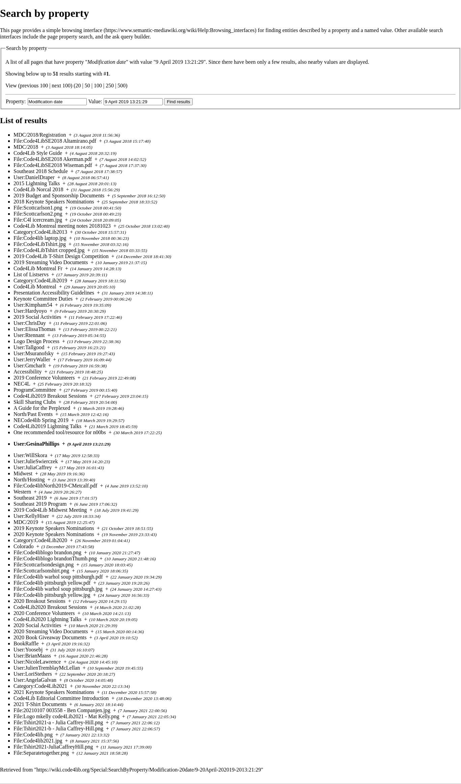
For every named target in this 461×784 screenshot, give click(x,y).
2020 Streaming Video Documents (50, 631)
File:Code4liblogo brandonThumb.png (55, 558)
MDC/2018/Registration (39, 135)
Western (22, 492)
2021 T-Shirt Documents (39, 704)
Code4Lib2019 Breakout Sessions (50, 396)
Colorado (23, 546)
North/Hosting (29, 479)
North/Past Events (33, 414)
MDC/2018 (25, 147)
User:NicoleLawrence (37, 662)
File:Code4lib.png (33, 734)
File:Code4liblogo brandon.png (47, 552)
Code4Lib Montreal (34, 286)
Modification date (106, 62)
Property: (16, 101)
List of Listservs (31, 274)
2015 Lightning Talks (36, 183)
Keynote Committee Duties (43, 299)
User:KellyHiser (31, 516)
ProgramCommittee (34, 390)
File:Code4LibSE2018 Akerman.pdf (52, 159)
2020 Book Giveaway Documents (49, 637)
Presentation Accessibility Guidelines (53, 293)
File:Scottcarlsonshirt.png (41, 570)
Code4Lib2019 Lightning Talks (47, 426)
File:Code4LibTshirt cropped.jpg (48, 250)
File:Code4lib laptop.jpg (39, 238)
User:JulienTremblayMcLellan (46, 668)
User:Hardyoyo (30, 311)
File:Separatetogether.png (41, 753)
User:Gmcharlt (29, 365)
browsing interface (82, 30)
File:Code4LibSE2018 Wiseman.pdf (52, 165)
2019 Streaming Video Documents (50, 262)
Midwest (22, 473)
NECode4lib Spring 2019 (41, 420)
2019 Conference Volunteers (44, 378)
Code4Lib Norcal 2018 (38, 189)
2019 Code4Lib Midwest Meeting (50, 510)
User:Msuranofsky (33, 353)
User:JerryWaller (31, 359)
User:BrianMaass (32, 656)
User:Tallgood (28, 347)
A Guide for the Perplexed (41, 408)
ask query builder (131, 36)
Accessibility (27, 371)
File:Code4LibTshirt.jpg (39, 244)
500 (121, 85)
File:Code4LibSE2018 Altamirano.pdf (54, 141)
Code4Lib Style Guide (37, 153)
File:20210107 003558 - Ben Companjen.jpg (61, 710)
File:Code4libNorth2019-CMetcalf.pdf (55, 485)
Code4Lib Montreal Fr (37, 268)
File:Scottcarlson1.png (37, 208)
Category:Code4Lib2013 (40, 232)
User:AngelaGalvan (34, 680)
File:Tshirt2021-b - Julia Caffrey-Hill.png (58, 728)
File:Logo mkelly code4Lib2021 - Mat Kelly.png (66, 716)
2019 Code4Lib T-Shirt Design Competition (61, 256)
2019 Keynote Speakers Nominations (53, 528)
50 (87, 85)
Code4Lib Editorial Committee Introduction (61, 698)
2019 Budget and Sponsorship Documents (58, 195)
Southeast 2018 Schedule (40, 171)
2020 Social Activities (37, 625)
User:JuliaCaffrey (32, 467)
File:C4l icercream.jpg (37, 220)
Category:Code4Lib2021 (40, 686)
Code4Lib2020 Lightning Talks (47, 619)
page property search (70, 36)
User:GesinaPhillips (36, 444)
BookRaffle (25, 643)
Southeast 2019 (30, 498)
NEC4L (21, 384)
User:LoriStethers (32, 674)
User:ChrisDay (29, 323)
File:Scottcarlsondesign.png (43, 564)
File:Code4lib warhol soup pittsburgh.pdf (58, 577)
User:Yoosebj (28, 649)
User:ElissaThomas (34, 329)
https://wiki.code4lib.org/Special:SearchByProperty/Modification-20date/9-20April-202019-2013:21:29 (148, 770)
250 (110, 85)
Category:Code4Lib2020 (40, 540)
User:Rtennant (29, 335)
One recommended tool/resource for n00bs (59, 432)
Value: (95, 101)
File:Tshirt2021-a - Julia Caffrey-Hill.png (58, 722)
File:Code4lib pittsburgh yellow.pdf (51, 583)
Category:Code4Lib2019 (40, 280)
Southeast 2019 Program (39, 504)
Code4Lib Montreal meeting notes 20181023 (62, 226)
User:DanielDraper (34, 177)
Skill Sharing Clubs (34, 402)
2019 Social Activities (37, 317)
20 (78, 85)
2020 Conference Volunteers (44, 613)
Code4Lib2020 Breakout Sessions (50, 607)
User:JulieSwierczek (35, 461)
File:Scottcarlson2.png (37, 214)
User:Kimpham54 (32, 305)
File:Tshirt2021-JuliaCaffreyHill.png (53, 747)
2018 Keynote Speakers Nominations (53, 201)
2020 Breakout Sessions (39, 601)
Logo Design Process (36, 341)
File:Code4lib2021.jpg (37, 741)
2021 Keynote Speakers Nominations (53, 692)
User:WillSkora (30, 455)
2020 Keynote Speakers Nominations (53, 534)
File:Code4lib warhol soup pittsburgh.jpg (58, 589)
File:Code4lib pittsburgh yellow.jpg (51, 595)
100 (98, 85)
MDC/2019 (25, 522)
